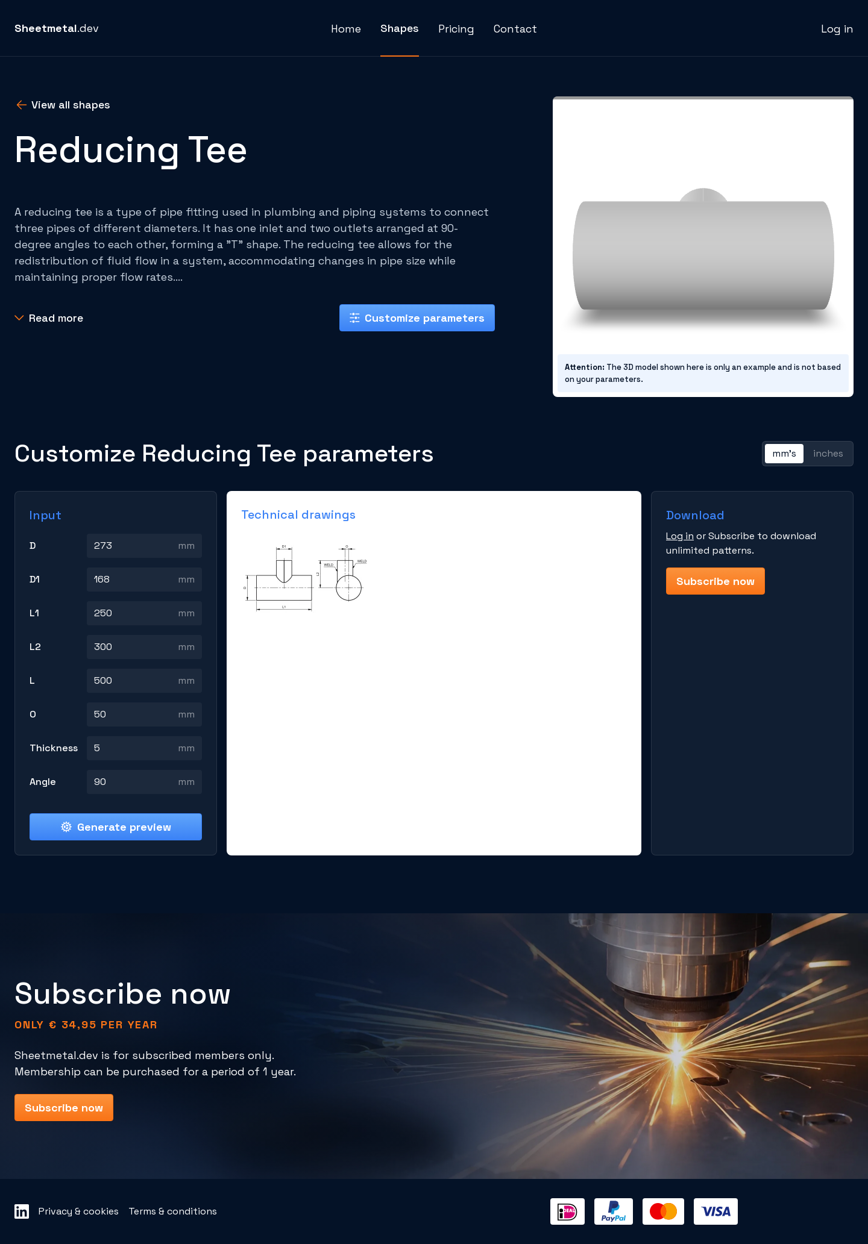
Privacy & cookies (79, 1211)
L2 (35, 646)
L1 (34, 613)
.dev (56, 28)
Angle (43, 781)
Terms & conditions (172, 1211)
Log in (837, 29)
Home (346, 29)
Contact (515, 29)
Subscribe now (715, 581)
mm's (784, 453)
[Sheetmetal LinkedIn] (21, 1211)
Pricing (456, 29)
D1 (35, 579)
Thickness (54, 748)
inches (828, 453)
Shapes (399, 28)
